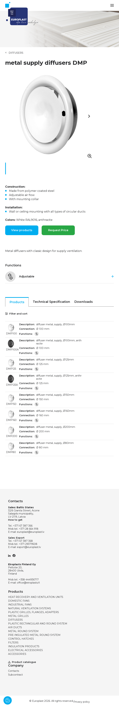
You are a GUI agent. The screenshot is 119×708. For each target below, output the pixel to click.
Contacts (13, 670)
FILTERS (13, 642)
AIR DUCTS (15, 627)
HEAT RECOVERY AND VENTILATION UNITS (35, 597)
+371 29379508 (28, 544)
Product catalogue (22, 662)
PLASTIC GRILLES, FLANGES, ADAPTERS (33, 612)
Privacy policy (81, 701)
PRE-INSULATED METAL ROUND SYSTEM (34, 635)
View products (21, 230)
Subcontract (15, 674)
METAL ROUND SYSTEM (23, 631)
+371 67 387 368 (23, 540)
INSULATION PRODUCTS (23, 646)
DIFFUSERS (16, 52)
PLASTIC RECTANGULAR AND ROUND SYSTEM (37, 623)
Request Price (58, 230)
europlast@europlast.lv (30, 531)
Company (15, 665)
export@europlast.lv (29, 547)
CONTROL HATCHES (21, 638)
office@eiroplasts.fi (28, 582)
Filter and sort (16, 313)
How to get (15, 519)
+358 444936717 (29, 579)
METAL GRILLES (18, 616)
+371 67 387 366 (22, 525)
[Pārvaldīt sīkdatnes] (7, 700)
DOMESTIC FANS (19, 600)
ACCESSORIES (17, 654)
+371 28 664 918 (28, 528)
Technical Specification (51, 302)
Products (16, 302)
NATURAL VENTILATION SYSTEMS (29, 608)
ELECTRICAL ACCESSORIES (25, 650)
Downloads (83, 302)
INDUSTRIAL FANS (20, 604)
